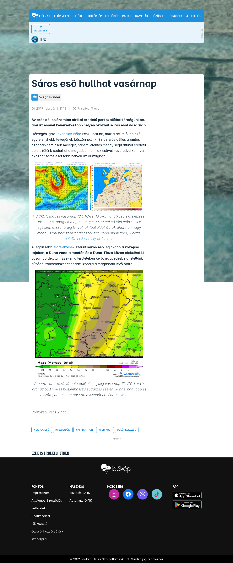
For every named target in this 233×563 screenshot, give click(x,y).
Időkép (79, 16)
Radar (126, 16)
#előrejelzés (126, 429)
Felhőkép (111, 16)
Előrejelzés (62, 16)
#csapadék (62, 429)
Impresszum (40, 493)
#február (105, 429)
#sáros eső (41, 429)
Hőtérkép (95, 16)
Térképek (175, 16)
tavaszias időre (69, 134)
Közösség (158, 16)
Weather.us (129, 395)
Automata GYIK (80, 500)
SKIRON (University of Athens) (89, 238)
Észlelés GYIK (79, 493)
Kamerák (141, 16)
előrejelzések (64, 247)
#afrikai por (84, 429)
